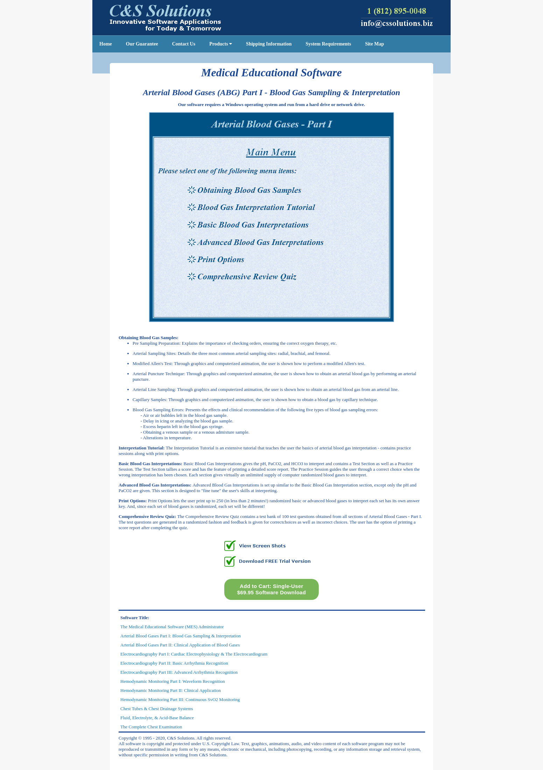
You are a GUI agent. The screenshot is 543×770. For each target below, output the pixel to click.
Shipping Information (268, 44)
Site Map (374, 44)
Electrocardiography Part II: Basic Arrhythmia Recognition (174, 663)
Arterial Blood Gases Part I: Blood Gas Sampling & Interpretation (180, 635)
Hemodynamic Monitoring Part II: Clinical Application (170, 690)
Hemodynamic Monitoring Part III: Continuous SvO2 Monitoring (180, 699)
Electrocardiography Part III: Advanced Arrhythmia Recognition (179, 672)
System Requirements (328, 44)
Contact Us (184, 44)
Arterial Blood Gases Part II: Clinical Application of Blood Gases (180, 645)
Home (105, 44)
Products (220, 44)
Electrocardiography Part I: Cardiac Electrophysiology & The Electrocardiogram (193, 654)
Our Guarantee (142, 44)
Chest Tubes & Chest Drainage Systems (156, 708)
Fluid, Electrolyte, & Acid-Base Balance (157, 717)
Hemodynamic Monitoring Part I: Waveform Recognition (172, 681)
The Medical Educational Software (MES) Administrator (172, 626)
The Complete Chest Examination (151, 726)
